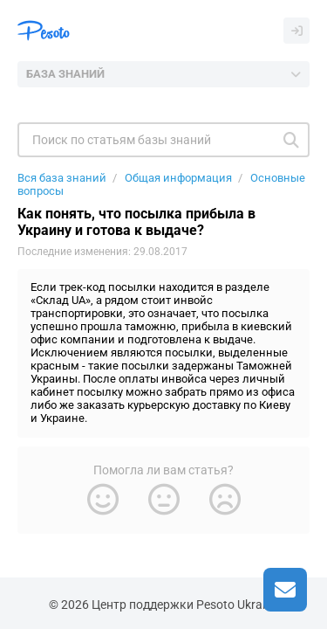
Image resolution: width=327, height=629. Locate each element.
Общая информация (178, 177)
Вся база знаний (61, 177)
